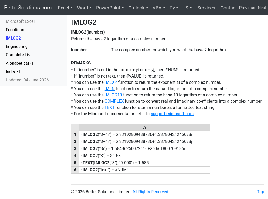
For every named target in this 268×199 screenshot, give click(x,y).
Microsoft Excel (20, 21)
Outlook (136, 7)
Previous (247, 7)
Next (262, 7)
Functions (15, 29)
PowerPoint (108, 7)
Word (82, 7)
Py (172, 7)
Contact (228, 7)
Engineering (17, 46)
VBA (157, 7)
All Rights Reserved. (150, 191)
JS (185, 7)
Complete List (19, 54)
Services (205, 7)
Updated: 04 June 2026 (27, 80)
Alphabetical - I (19, 63)
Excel (63, 7)
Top (260, 191)
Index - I (13, 71)
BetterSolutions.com (28, 7)
